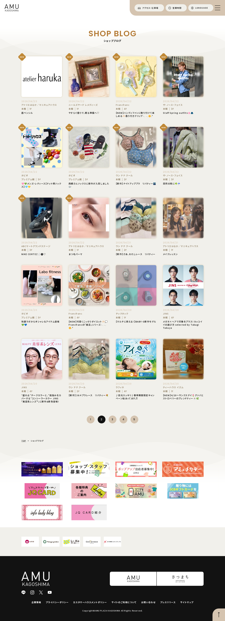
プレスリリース (168, 602)
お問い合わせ (148, 602)
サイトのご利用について (124, 602)
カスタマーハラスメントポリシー (90, 602)
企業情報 (36, 602)
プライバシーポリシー (57, 602)
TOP (23, 440)
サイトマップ (186, 602)
